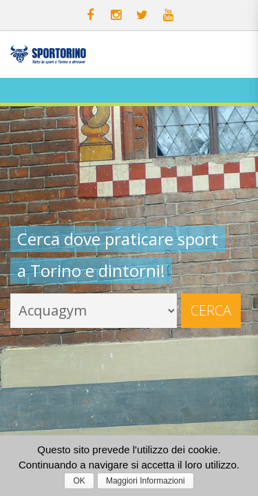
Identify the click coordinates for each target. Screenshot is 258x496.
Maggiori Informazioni (145, 481)
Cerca (211, 310)
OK (79, 481)
